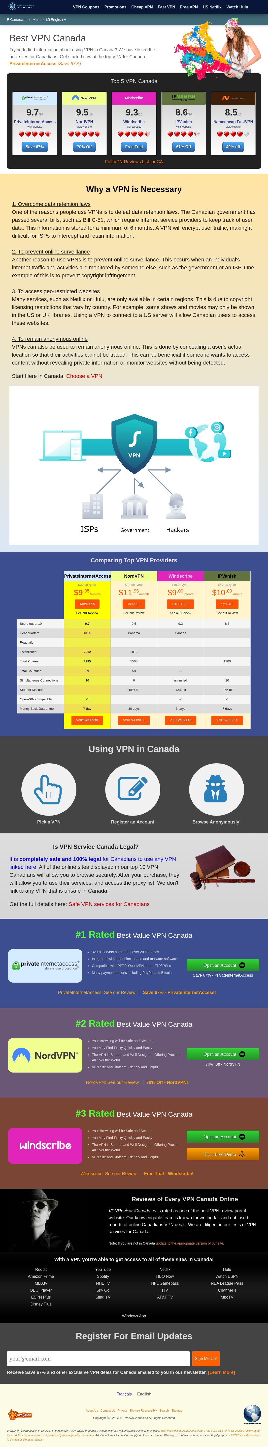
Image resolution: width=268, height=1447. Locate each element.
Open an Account (219, 965)
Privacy (122, 1410)
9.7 (33, 112)
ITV (165, 1290)
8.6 (181, 112)
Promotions (115, 7)
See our (87, 613)
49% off (233, 147)
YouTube (103, 1269)
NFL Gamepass (165, 1283)
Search (164, 1410)
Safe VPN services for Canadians (109, 904)
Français (124, 1394)
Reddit (41, 1269)
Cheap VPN (142, 7)
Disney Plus (41, 1304)
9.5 (82, 112)
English (56, 19)
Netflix (165, 1269)
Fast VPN (166, 7)
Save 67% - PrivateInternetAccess (223, 975)
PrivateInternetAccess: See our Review (96, 992)
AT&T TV (165, 1297)
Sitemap (176, 1410)
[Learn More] (221, 1372)
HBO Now (165, 1276)
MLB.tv (41, 1283)
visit (87, 720)
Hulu (227, 1269)
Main (37, 19)
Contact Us (107, 1410)
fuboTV (227, 1297)
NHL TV (103, 1283)
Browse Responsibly (143, 1410)
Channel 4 (227, 1290)
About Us (92, 1410)
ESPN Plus (41, 1297)
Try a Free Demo (220, 1154)
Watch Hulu (237, 7)
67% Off (183, 147)
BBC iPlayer (41, 1290)
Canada (17, 19)
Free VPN (189, 7)
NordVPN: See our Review (112, 1082)
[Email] (98, 1358)
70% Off (84, 147)
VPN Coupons (86, 7)
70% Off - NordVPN (223, 1064)
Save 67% (35, 147)
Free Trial (134, 147)
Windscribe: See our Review (109, 1173)
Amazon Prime (41, 1276)
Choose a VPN (84, 376)
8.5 (231, 112)
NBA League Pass (227, 1283)
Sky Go (103, 1290)
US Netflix (212, 7)
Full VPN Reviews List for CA (134, 161)
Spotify (103, 1276)
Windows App (134, 1316)
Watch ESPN (227, 1276)
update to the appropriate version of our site (189, 1243)
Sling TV (103, 1297)
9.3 (132, 112)
